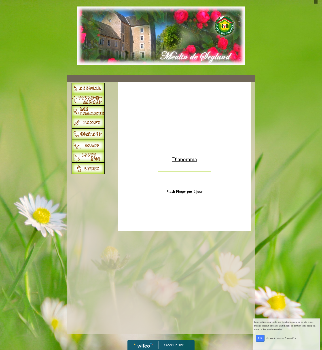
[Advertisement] (91, 266)
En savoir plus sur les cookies (281, 338)
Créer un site (174, 345)
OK (260, 338)
